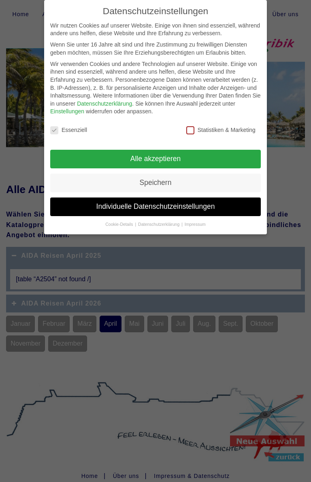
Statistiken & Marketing (221, 126)
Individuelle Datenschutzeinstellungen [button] (155, 201)
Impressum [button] (195, 219)
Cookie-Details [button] (119, 219)
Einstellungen (67, 107)
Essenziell (68, 126)
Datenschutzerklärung (104, 99)
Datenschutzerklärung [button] (159, 219)
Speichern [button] (156, 178)
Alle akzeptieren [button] (155, 154)
